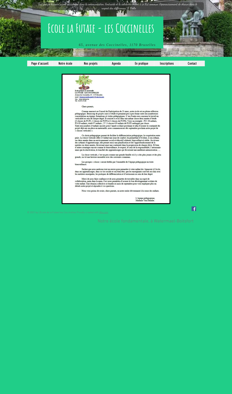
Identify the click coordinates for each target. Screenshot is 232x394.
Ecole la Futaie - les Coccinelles (101, 28)
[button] (65, 63)
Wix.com (103, 212)
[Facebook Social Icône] (194, 208)
